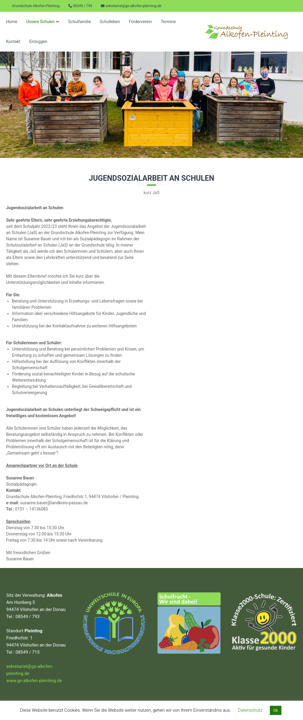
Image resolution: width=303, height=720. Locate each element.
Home (11, 21)
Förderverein (140, 21)
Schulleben (110, 21)
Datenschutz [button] (250, 710)
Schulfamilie (79, 21)
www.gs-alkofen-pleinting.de (34, 680)
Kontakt (13, 41)
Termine (168, 21)
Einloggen (38, 41)
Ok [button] (275, 710)
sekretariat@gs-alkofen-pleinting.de (133, 6)
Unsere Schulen (40, 21)
